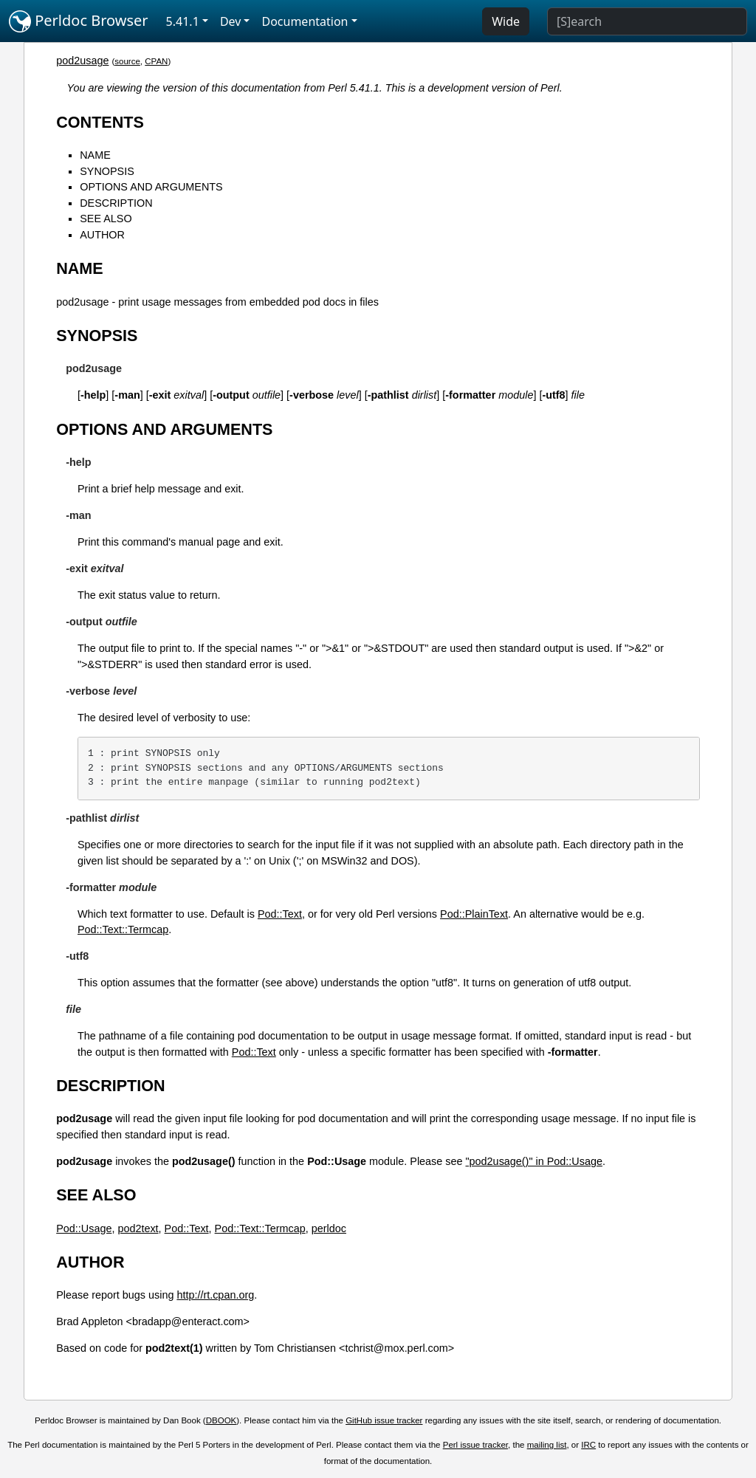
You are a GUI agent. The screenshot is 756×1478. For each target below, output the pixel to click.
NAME (95, 155)
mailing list (547, 1444)
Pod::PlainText (474, 914)
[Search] (647, 21)
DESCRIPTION (116, 203)
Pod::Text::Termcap (123, 929)
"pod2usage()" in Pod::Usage (534, 1161)
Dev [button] (230, 21)
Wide (506, 21)
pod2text (137, 1228)
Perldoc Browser (78, 21)
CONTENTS (100, 122)
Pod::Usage (83, 1228)
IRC (588, 1444)
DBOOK (221, 1420)
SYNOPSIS (107, 171)
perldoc (329, 1228)
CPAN (156, 61)
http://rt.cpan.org (215, 1295)
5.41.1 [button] (182, 21)
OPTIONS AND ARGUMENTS (151, 187)
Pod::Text (280, 914)
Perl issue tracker (475, 1444)
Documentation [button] (304, 21)
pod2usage (82, 60)
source (127, 61)
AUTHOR (102, 235)
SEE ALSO (105, 218)
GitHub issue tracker (384, 1420)
